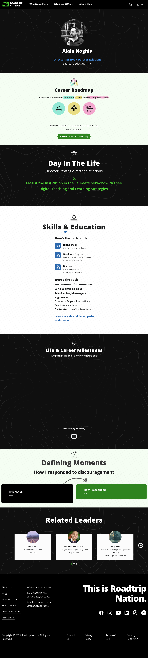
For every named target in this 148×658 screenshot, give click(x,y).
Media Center (9, 605)
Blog (4, 593)
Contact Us (71, 637)
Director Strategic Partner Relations (77, 59)
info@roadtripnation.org (40, 587)
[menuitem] (130, 4)
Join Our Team (9, 599)
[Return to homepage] (12, 4)
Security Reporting (132, 637)
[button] (141, 545)
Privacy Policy (88, 637)
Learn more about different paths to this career (74, 318)
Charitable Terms (11, 611)
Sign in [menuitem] (139, 4)
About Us (7, 587)
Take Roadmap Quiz (74, 136)
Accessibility (8, 617)
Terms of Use (111, 637)
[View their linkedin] (74, 436)
